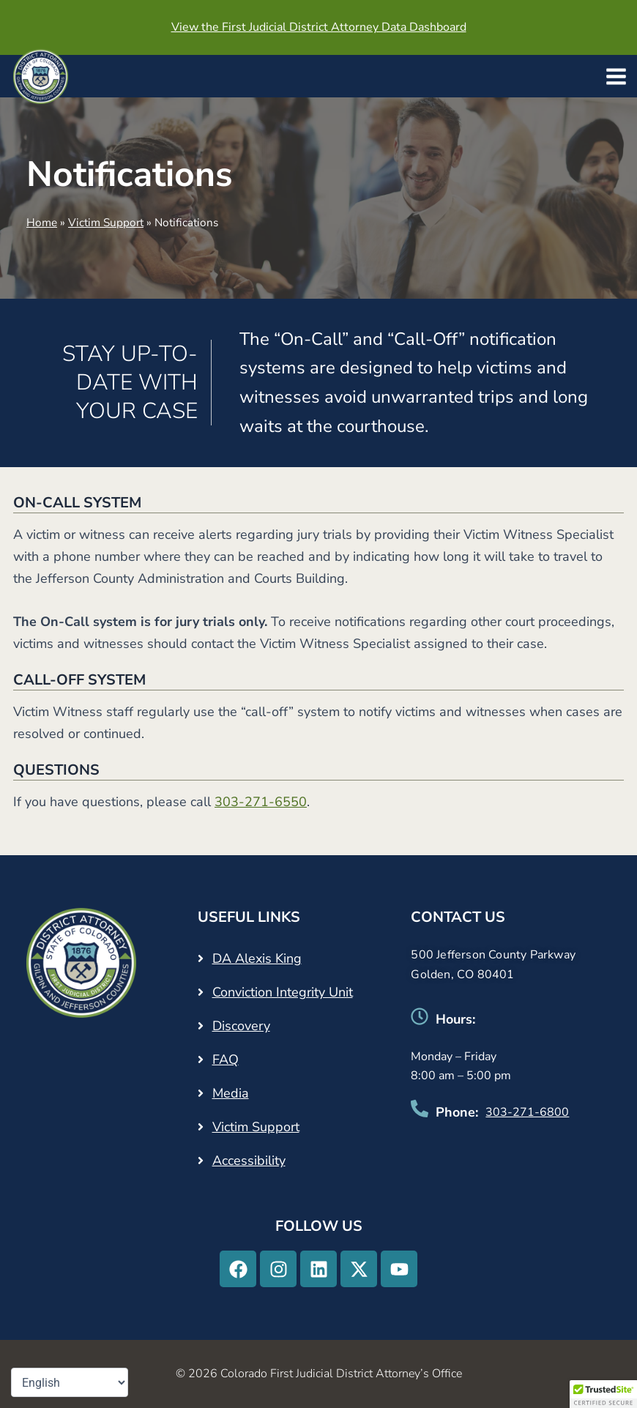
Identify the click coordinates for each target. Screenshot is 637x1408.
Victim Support (106, 222)
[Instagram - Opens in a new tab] (278, 1269)
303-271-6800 (527, 1112)
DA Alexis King (257, 958)
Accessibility (249, 1160)
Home (41, 222)
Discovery (241, 1026)
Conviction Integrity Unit (282, 992)
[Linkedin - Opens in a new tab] (318, 1269)
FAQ (225, 1059)
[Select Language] (69, 1382)
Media (230, 1093)
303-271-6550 (261, 802)
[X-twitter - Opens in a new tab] (358, 1269)
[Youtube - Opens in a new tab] (399, 1269)
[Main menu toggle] (616, 76)
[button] (603, 1394)
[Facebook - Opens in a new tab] (238, 1269)
